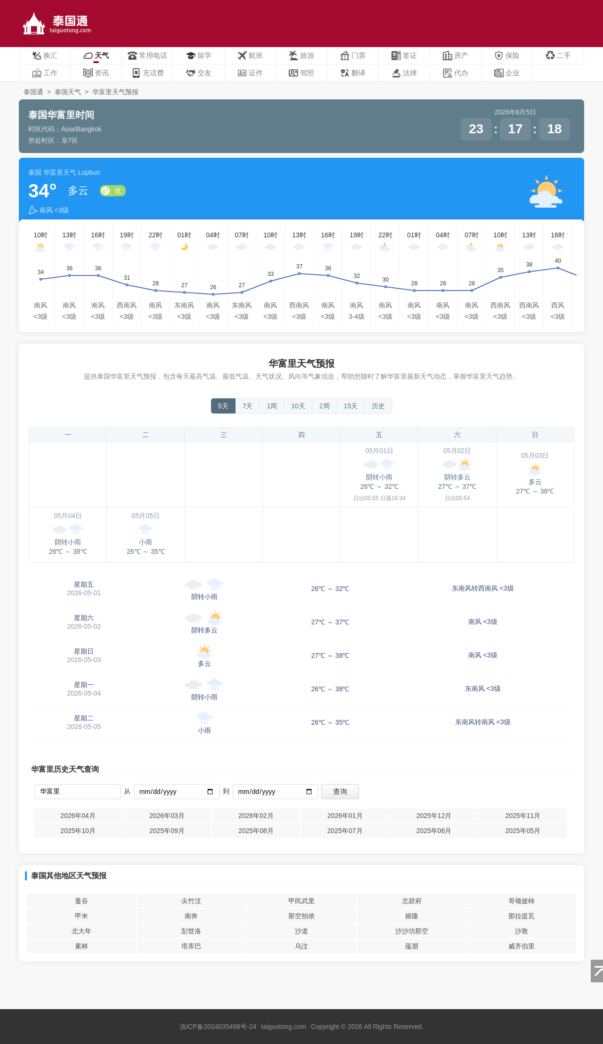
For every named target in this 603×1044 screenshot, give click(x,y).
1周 (272, 406)
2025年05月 (523, 830)
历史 (378, 406)
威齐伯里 (521, 946)
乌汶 (301, 946)
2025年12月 (434, 815)
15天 (351, 406)
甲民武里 (301, 901)
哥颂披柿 (521, 901)
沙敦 (521, 931)
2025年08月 (256, 830)
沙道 (301, 931)
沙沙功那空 (411, 931)
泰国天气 (68, 92)
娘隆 (411, 916)
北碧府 (412, 901)
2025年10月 (78, 830)
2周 (324, 406)
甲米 (81, 916)
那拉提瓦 (521, 916)
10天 (298, 406)
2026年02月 (256, 815)
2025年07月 (345, 830)
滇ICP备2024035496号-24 (217, 1026)
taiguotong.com (283, 1026)
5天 (223, 406)
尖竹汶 (191, 901)
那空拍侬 (301, 916)
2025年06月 (434, 830)
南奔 (191, 916)
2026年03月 (167, 815)
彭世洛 (191, 931)
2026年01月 (345, 815)
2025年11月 (523, 815)
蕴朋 (411, 946)
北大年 (81, 931)
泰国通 (33, 92)
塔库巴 (191, 946)
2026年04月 (78, 815)
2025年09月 (167, 830)
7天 (248, 406)
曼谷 (81, 901)
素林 (81, 946)
